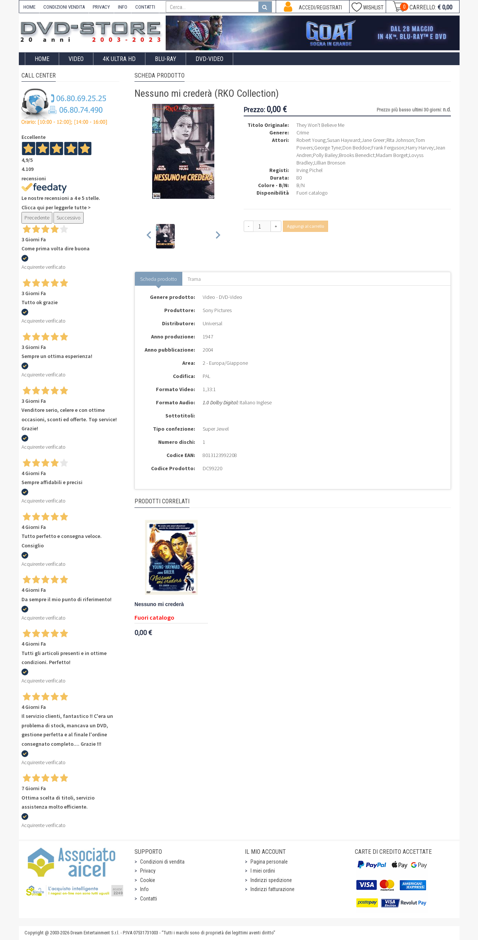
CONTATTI (145, 7)
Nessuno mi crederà (159, 604)
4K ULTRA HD (119, 58)
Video (76, 58)
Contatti (148, 899)
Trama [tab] (194, 279)
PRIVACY (101, 7)
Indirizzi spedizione (271, 880)
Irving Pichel (309, 170)
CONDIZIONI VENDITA (64, 7)
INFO (122, 7)
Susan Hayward (343, 140)
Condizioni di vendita (162, 862)
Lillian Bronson (329, 162)
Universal (212, 323)
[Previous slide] (149, 236)
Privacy (148, 871)
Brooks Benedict (356, 155)
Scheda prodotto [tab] (158, 279)
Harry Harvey (420, 147)
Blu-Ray (165, 58)
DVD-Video (209, 58)
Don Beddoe (356, 147)
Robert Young (310, 140)
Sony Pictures (217, 310)
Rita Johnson (400, 140)
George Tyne (327, 147)
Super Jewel (216, 428)
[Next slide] (217, 236)
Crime (302, 132)
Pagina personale (269, 862)
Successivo (69, 217)
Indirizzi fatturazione (272, 889)
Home (42, 58)
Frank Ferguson (387, 147)
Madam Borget (392, 155)
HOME (29, 7)
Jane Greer (373, 140)
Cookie (147, 880)
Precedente (36, 217)
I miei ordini (262, 871)
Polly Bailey (325, 155)
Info (144, 889)
